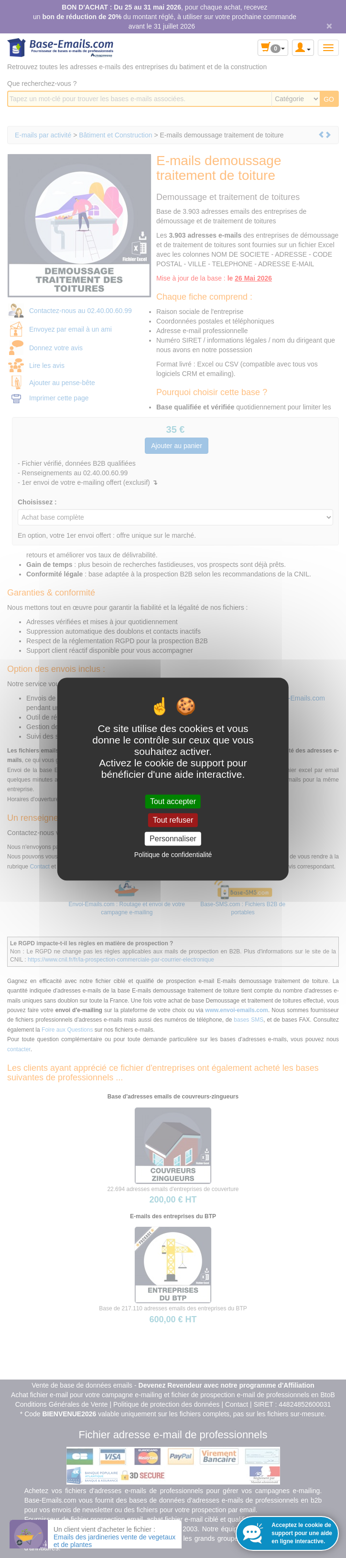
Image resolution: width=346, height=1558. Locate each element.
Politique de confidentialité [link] (173, 854)
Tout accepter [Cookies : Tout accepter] (173, 801)
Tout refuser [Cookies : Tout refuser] (173, 820)
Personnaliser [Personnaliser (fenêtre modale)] (173, 839)
